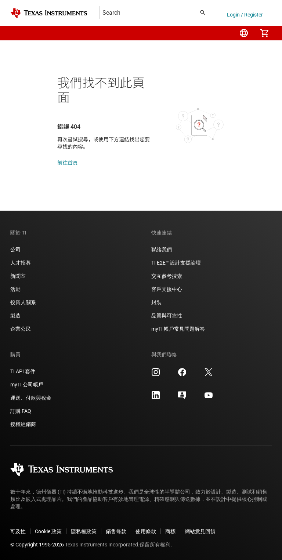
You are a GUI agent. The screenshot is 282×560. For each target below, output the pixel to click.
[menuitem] (244, 33)
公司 (15, 249)
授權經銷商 (23, 424)
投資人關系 (23, 302)
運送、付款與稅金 (30, 398)
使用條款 (145, 531)
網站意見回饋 (200, 531)
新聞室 (18, 276)
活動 (15, 289)
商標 (170, 531)
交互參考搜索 (166, 276)
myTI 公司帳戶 (26, 385)
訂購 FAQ (20, 411)
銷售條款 (116, 531)
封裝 (156, 302)
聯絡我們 (161, 249)
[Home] (48, 13)
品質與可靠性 (166, 316)
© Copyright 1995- (37, 545)
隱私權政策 (84, 531)
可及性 (18, 531)
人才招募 (20, 263)
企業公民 (20, 329)
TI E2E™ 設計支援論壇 (176, 263)
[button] (17, 33)
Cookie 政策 (48, 531)
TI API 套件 (22, 371)
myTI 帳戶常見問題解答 (178, 329)
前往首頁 (67, 163)
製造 (15, 316)
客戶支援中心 (166, 289)
